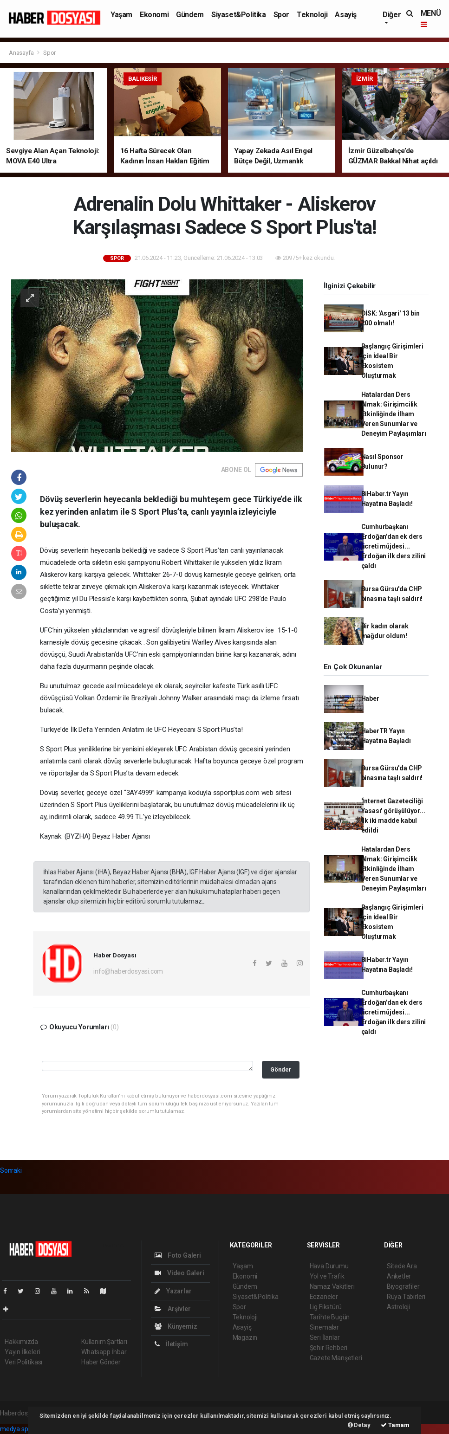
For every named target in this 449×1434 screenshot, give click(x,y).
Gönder (280, 1069)
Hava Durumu (329, 1266)
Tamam (395, 1424)
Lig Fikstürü (326, 1307)
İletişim (171, 1344)
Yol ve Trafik (327, 1276)
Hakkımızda (21, 1341)
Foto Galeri (178, 1255)
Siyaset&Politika (238, 14)
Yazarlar (173, 1291)
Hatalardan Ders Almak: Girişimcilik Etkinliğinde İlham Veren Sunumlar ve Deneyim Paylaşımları (393, 414)
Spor (281, 14)
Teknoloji (312, 14)
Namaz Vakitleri (332, 1286)
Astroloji (398, 1307)
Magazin (245, 1337)
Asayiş (346, 14)
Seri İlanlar (325, 1337)
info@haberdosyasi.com (128, 971)
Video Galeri (179, 1273)
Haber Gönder (101, 1362)
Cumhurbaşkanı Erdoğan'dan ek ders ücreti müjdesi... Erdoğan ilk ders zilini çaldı (393, 546)
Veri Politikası (23, 1362)
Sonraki (11, 1170)
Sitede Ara (402, 1266)
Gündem (190, 14)
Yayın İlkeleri (22, 1352)
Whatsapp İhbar (103, 1352)
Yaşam (121, 14)
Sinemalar (324, 1327)
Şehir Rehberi (329, 1347)
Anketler (399, 1276)
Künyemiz (176, 1326)
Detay (359, 1424)
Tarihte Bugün (330, 1317)
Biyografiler (403, 1286)
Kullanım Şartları (104, 1341)
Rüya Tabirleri (406, 1296)
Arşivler (172, 1308)
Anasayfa (22, 52)
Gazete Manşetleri (336, 1358)
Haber (370, 698)
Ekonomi (154, 14)
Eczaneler (324, 1296)
